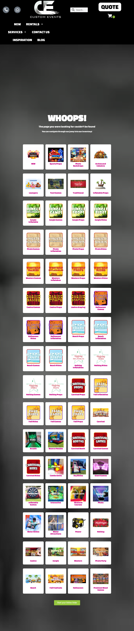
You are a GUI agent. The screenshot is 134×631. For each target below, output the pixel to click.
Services (17, 32)
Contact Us (41, 32)
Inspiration (22, 40)
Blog (41, 40)
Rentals (35, 25)
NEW (17, 24)
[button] (110, 7)
